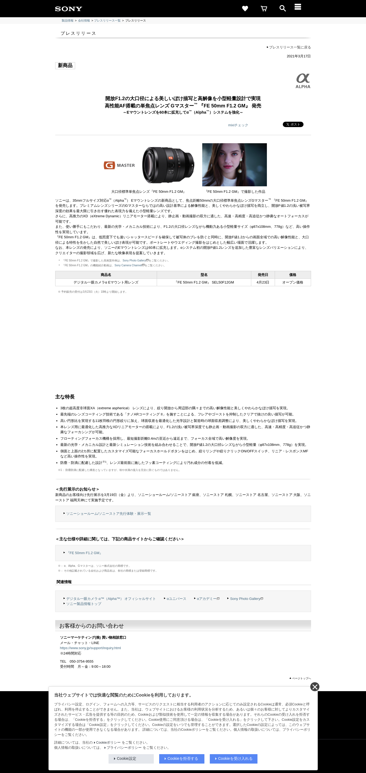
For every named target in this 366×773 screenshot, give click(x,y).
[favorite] (245, 8)
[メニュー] (301, 8)
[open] (282, 8)
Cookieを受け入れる (235, 758)
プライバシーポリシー (124, 748)
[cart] (264, 8)
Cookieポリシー (108, 742)
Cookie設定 (126, 758)
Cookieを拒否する (183, 758)
